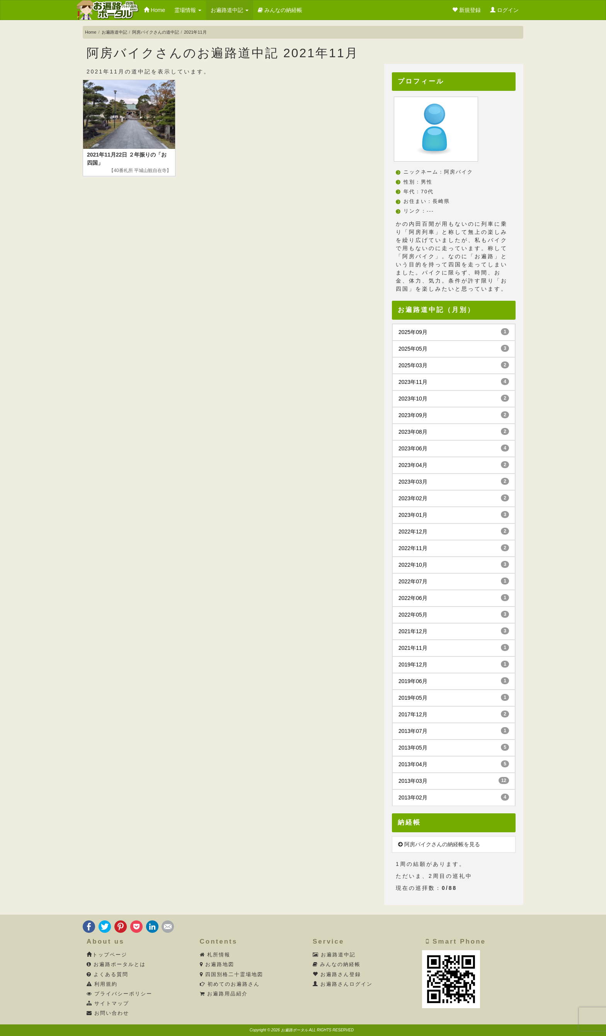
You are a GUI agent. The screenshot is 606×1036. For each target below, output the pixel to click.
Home (154, 10)
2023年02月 (453, 497)
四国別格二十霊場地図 (232, 974)
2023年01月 (453, 514)
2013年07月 (453, 730)
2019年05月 (453, 697)
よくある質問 (108, 974)
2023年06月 (453, 448)
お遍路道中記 (230, 10)
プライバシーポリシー (120, 994)
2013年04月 (453, 763)
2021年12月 (453, 630)
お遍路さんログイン (343, 984)
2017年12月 (453, 714)
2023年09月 (453, 414)
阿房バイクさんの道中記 (155, 32)
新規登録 (466, 10)
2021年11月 (453, 647)
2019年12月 (453, 664)
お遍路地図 (217, 964)
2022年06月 (453, 597)
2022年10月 (453, 564)
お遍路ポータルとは (116, 964)
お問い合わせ (108, 1013)
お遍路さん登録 (337, 974)
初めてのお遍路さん (230, 984)
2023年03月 (453, 481)
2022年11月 (453, 547)
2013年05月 (453, 747)
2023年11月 (453, 381)
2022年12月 (453, 531)
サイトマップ (108, 1003)
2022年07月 (453, 581)
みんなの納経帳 (280, 10)
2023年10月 (453, 398)
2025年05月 (453, 348)
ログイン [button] (504, 10)
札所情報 (215, 955)
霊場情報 (187, 10)
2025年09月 (453, 331)
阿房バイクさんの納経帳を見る (439, 844)
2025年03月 (453, 364)
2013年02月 (453, 797)
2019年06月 (453, 680)
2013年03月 (453, 780)
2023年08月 (453, 431)
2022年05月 (453, 614)
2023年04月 (453, 464)
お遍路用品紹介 (224, 994)
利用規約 (102, 984)
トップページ (107, 955)
